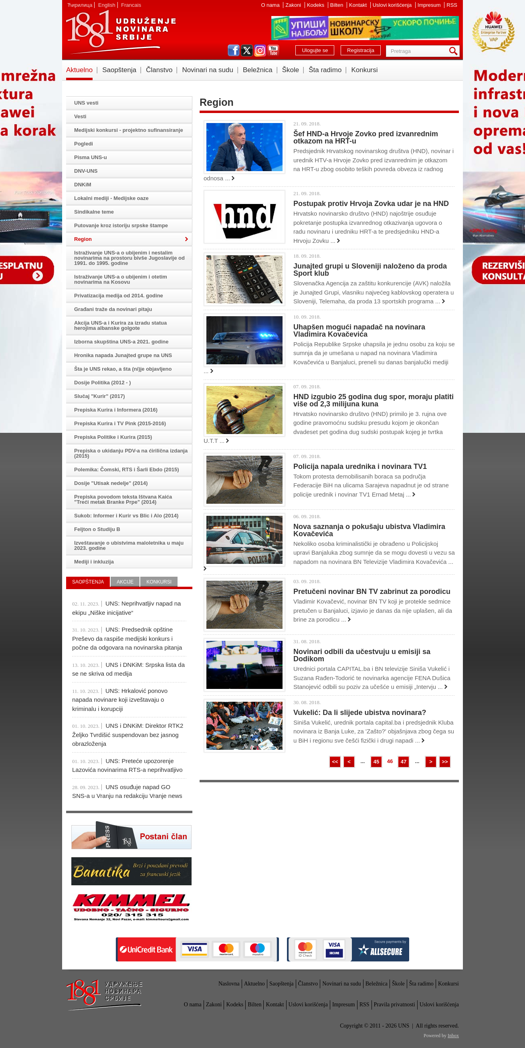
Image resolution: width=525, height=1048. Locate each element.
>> (445, 762)
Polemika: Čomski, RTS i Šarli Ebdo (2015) (126, 469)
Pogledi (83, 143)
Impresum (430, 5)
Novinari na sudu (207, 70)
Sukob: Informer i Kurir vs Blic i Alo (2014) (126, 515)
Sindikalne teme (94, 211)
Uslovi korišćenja (393, 5)
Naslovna (229, 984)
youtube (273, 50)
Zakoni (294, 5)
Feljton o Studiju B (97, 529)
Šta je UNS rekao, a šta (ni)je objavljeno (123, 369)
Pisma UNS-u (90, 157)
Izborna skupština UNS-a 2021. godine (121, 341)
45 (376, 762)
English (106, 5)
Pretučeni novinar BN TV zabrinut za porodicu (371, 592)
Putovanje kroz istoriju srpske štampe (121, 225)
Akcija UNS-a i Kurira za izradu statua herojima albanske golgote (120, 325)
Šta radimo (325, 70)
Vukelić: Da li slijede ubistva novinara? (359, 713)
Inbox (453, 1035)
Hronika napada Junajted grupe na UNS (123, 355)
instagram (260, 50)
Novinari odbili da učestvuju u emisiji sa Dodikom (361, 655)
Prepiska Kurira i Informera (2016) (116, 409)
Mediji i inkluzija (94, 561)
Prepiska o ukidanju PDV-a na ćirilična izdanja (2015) (131, 453)
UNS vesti (86, 102)
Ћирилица (79, 5)
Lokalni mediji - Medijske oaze (111, 198)
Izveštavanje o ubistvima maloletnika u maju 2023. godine (129, 545)
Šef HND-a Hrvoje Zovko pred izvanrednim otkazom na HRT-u (365, 137)
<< (335, 762)
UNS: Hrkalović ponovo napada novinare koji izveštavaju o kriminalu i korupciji (120, 699)
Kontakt (358, 5)
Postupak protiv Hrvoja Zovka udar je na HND (371, 204)
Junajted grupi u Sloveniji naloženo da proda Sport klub (370, 269)
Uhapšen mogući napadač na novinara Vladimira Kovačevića (359, 330)
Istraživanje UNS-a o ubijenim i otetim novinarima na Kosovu (120, 279)
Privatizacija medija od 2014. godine (118, 295)
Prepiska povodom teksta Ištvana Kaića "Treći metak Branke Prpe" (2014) (123, 499)
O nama (271, 5)
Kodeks (316, 5)
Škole (290, 70)
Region (83, 239)
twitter (247, 50)
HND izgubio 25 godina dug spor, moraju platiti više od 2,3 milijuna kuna (373, 400)
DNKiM (82, 184)
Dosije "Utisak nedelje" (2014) (111, 483)
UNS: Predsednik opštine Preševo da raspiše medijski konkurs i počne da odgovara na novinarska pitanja (127, 638)
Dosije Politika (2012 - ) (102, 382)
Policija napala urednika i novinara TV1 (360, 466)
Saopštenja (119, 70)
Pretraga (455, 51)
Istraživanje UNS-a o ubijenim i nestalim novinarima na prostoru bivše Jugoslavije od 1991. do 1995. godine (129, 258)
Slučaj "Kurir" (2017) (99, 396)
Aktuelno (79, 70)
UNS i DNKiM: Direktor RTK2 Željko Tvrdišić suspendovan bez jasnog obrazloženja (127, 734)
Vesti (80, 116)
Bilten (337, 5)
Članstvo (159, 70)
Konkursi (364, 70)
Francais (131, 5)
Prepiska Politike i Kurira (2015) (113, 437)
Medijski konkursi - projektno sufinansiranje (128, 130)
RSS (451, 5)
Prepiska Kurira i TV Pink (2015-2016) (120, 423)
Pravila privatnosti (394, 1005)
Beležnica (258, 70)
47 (403, 762)
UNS (120, 32)
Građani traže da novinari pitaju (113, 309)
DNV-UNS (86, 171)
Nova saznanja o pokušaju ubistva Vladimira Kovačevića (369, 530)
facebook (234, 50)
